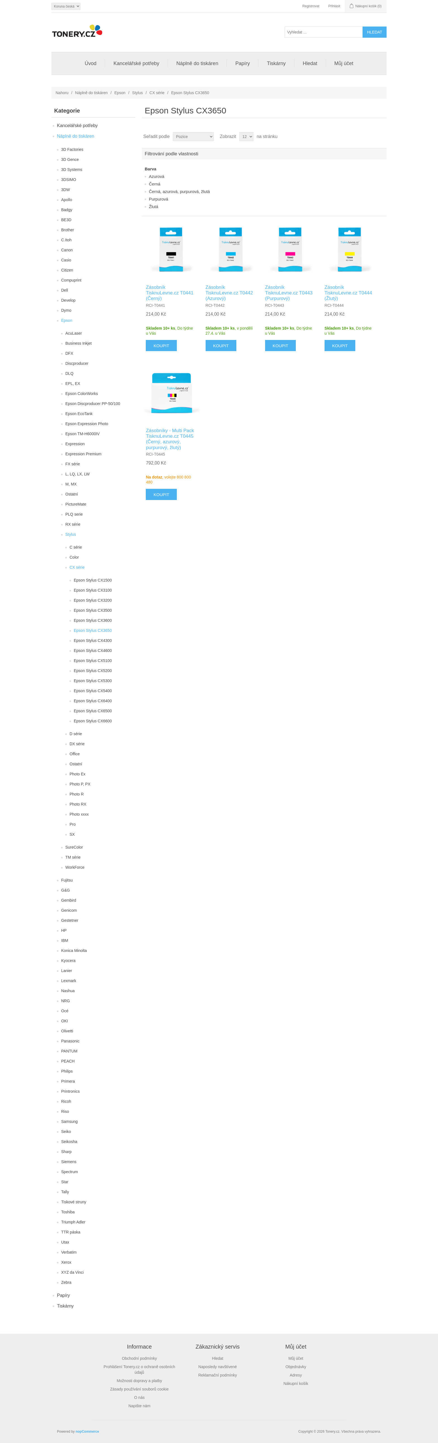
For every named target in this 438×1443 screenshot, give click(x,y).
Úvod (90, 63)
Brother (67, 230)
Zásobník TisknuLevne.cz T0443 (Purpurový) (289, 293)
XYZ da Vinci (72, 1272)
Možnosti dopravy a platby (139, 1380)
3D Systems (71, 169)
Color (74, 557)
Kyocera (68, 960)
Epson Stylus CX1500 (93, 580)
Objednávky (295, 1367)
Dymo (66, 310)
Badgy (66, 210)
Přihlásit (334, 6)
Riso (65, 1111)
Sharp (66, 1151)
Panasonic (70, 1041)
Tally (65, 1192)
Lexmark (68, 980)
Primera (68, 1081)
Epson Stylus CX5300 (93, 680)
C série (76, 547)
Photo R (77, 794)
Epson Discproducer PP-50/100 (92, 403)
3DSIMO (68, 179)
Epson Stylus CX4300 (93, 640)
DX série (77, 744)
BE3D (66, 220)
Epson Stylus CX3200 (93, 600)
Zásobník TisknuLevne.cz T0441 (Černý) (169, 293)
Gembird (68, 900)
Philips (67, 1071)
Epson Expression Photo (86, 424)
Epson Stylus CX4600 (93, 650)
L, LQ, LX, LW (77, 474)
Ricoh (66, 1101)
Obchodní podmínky (139, 1358)
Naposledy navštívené (217, 1367)
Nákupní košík (296, 1383)
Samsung (69, 1121)
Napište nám (139, 1406)
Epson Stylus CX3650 (93, 630)
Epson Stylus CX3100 (93, 590)
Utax (65, 1242)
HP (63, 930)
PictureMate (75, 504)
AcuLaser (73, 333)
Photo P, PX (80, 784)
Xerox (66, 1262)
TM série (72, 857)
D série (76, 734)
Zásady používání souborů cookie (139, 1389)
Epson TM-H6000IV (82, 434)
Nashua (68, 991)
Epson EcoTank (78, 413)
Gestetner (69, 920)
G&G (65, 890)
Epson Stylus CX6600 (93, 721)
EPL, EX (72, 383)
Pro (73, 824)
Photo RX (78, 804)
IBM (64, 940)
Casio (66, 260)
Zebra (66, 1282)
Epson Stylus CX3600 (93, 620)
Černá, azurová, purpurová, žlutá (179, 191)
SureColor (74, 847)
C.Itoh (66, 240)
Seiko (66, 1131)
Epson (119, 93)
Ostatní (71, 494)
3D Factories (72, 149)
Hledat (310, 63)
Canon (67, 250)
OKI (64, 1021)
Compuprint (71, 280)
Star (64, 1182)
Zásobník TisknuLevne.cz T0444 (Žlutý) (348, 293)
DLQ (69, 373)
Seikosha (69, 1141)
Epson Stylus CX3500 (93, 610)
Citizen (67, 270)
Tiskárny (276, 63)
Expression (75, 444)
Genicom (69, 910)
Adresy (296, 1375)
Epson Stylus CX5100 (93, 660)
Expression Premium (83, 454)
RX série (72, 524)
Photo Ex (77, 774)
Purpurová (158, 199)
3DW (65, 189)
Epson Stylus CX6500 (93, 711)
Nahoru (62, 93)
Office (75, 754)
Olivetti (67, 1031)
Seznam (382, 136)
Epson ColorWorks (81, 393)
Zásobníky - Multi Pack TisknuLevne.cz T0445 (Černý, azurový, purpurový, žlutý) (170, 439)
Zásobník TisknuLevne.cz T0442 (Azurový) (229, 293)
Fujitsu (67, 880)
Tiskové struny (73, 1202)
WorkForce (74, 867)
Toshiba (68, 1212)
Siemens (68, 1161)
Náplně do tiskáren (197, 63)
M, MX (71, 484)
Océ (64, 1011)
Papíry (242, 63)
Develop (68, 300)
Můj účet (343, 63)
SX (72, 834)
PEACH (68, 1061)
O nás (139, 1397)
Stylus (137, 93)
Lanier (66, 970)
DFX (69, 353)
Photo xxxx (79, 814)
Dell (64, 290)
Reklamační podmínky (217, 1375)
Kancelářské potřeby (136, 63)
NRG (65, 1001)
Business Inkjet (78, 343)
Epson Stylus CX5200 (93, 670)
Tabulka (371, 136)
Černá (154, 184)
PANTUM (69, 1051)
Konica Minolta (74, 950)
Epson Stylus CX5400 (93, 691)
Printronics (70, 1091)
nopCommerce (87, 1432)
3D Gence (70, 159)
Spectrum (69, 1172)
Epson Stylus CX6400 (93, 701)
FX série (72, 464)
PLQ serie (74, 514)
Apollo (66, 199)
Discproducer (76, 363)
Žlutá (153, 206)
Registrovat (311, 6)
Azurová (156, 176)
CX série (157, 93)
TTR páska (70, 1232)
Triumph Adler (73, 1222)
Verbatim (69, 1252)
